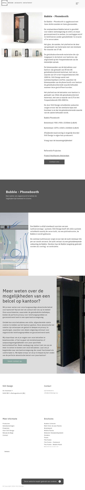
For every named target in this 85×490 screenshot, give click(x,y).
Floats (46, 437)
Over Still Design (8, 430)
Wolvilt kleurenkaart (51, 447)
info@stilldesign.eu (51, 393)
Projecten (6, 428)
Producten (6, 423)
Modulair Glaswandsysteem (53, 433)
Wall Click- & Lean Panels (53, 426)
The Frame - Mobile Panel (53, 444)
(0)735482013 (49, 390)
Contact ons (54, 162)
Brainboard (48, 428)
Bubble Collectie (50, 423)
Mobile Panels (49, 430)
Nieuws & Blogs (8, 433)
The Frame (47, 440)
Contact (5, 435)
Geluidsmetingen (8, 426)
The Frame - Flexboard (52, 442)
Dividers (47, 435)
